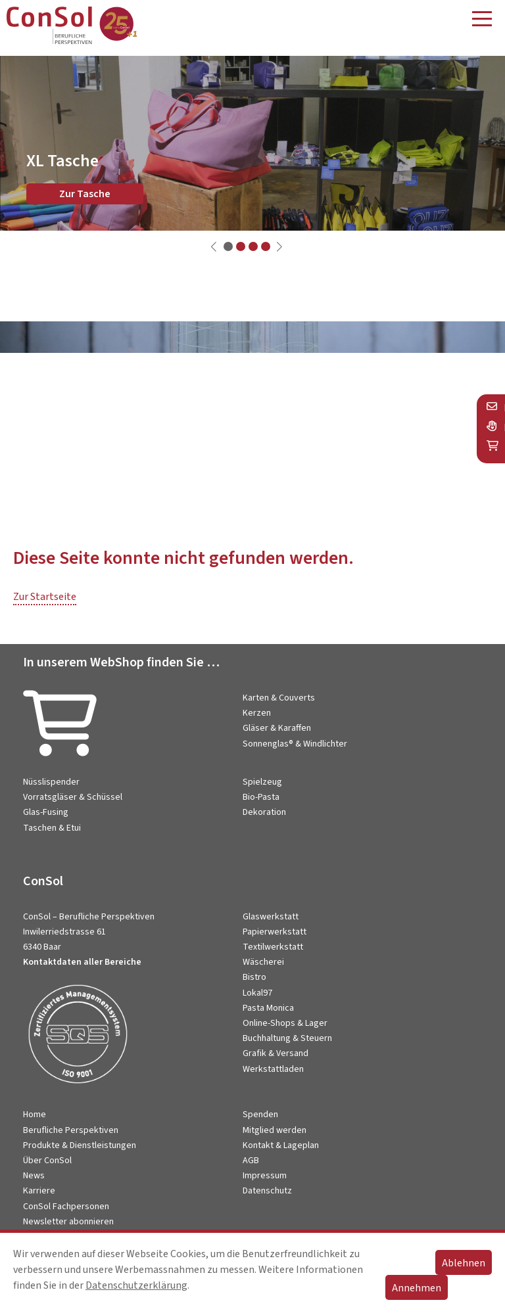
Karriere (39, 1190)
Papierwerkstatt (274, 931)
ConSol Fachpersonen (66, 1206)
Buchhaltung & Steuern (287, 1038)
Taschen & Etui (52, 828)
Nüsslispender (51, 782)
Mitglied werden (274, 1130)
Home (34, 1114)
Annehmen (416, 1288)
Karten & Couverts (279, 697)
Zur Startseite (44, 596)
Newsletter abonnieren (68, 1221)
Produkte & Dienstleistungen (79, 1145)
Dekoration (264, 812)
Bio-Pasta (261, 797)
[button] (228, 246)
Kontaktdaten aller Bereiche (82, 962)
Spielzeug (262, 782)
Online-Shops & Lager (285, 1023)
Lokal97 (257, 993)
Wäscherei (263, 962)
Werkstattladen (273, 1069)
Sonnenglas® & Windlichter (295, 743)
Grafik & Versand (275, 1053)
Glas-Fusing (45, 812)
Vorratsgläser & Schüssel (72, 797)
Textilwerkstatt (273, 947)
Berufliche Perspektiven (70, 1130)
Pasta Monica (268, 1008)
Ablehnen (463, 1263)
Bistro (254, 977)
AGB (251, 1160)
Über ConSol (47, 1160)
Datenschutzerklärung (136, 1285)
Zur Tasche (84, 194)
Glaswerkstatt (271, 916)
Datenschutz (267, 1190)
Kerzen (257, 713)
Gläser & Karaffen (277, 728)
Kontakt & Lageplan (281, 1145)
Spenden (260, 1114)
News (34, 1175)
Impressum (265, 1175)
